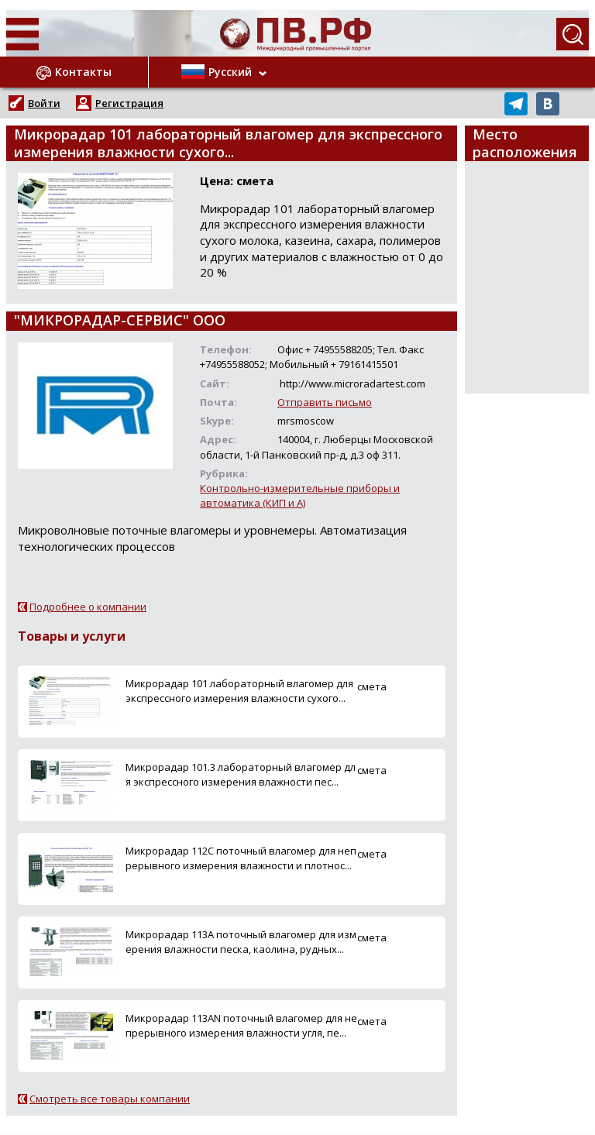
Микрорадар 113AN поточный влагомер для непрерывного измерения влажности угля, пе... (241, 1025)
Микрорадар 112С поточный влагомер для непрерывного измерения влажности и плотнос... (241, 858)
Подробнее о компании (87, 607)
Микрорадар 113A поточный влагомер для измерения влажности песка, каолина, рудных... (241, 941)
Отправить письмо (324, 402)
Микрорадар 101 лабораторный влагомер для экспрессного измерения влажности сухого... (239, 690)
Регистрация (129, 103)
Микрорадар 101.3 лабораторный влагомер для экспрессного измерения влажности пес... (241, 774)
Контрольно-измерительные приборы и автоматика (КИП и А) (300, 495)
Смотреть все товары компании (109, 1099)
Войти (44, 103)
